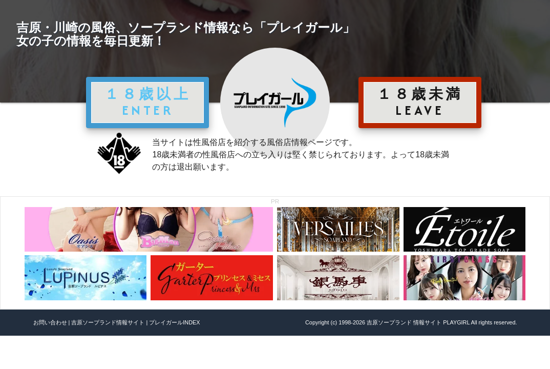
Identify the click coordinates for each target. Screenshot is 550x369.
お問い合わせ (50, 322)
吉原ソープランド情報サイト (107, 322)
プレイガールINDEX (174, 322)
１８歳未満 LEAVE (420, 102)
